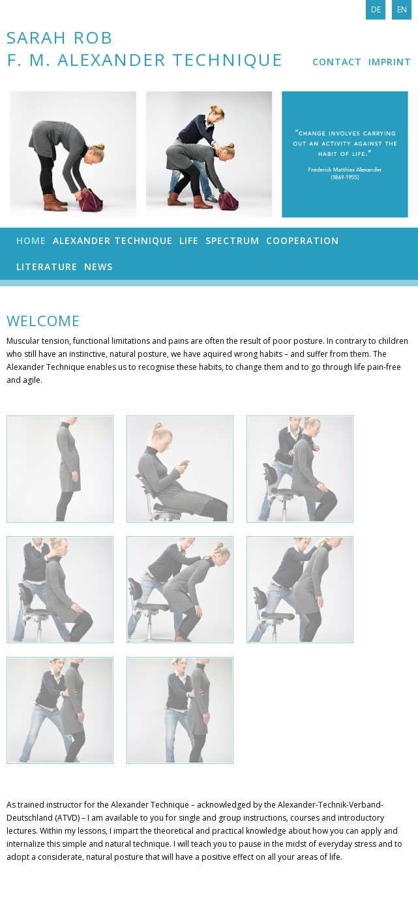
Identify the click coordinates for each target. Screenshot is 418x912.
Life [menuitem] (189, 240)
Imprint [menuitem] (389, 61)
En (402, 9)
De (376, 9)
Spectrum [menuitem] (232, 240)
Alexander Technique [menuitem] (113, 240)
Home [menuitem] (31, 240)
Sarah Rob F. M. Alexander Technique (145, 47)
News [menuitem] (98, 266)
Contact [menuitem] (337, 61)
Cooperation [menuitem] (302, 240)
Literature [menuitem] (47, 266)
